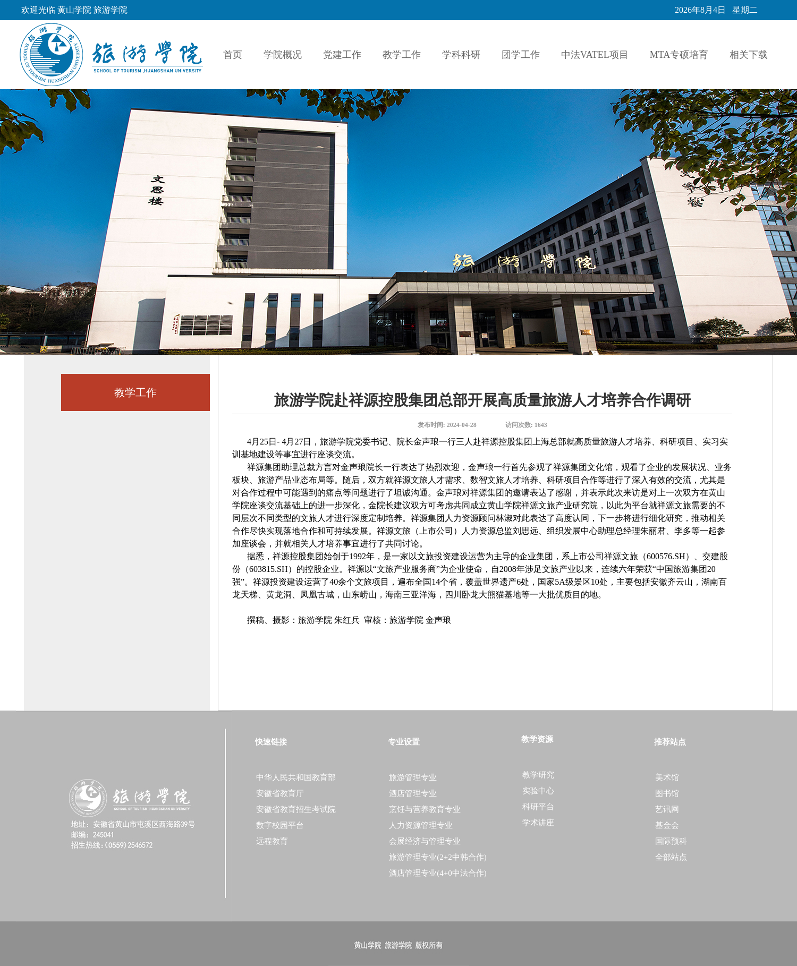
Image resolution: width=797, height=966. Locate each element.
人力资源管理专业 (421, 825)
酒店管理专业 (413, 793)
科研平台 (538, 806)
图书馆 (667, 793)
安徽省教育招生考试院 (296, 809)
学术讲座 (538, 822)
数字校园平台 (280, 825)
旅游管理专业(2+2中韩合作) (437, 857)
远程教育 (272, 841)
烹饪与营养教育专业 (425, 809)
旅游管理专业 (413, 777)
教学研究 (538, 775)
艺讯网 (667, 809)
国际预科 (671, 841)
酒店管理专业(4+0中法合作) (437, 873)
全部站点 (671, 857)
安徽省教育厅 (280, 793)
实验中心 (538, 791)
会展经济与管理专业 (425, 841)
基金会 (667, 825)
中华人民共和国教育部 (296, 777)
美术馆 (667, 777)
